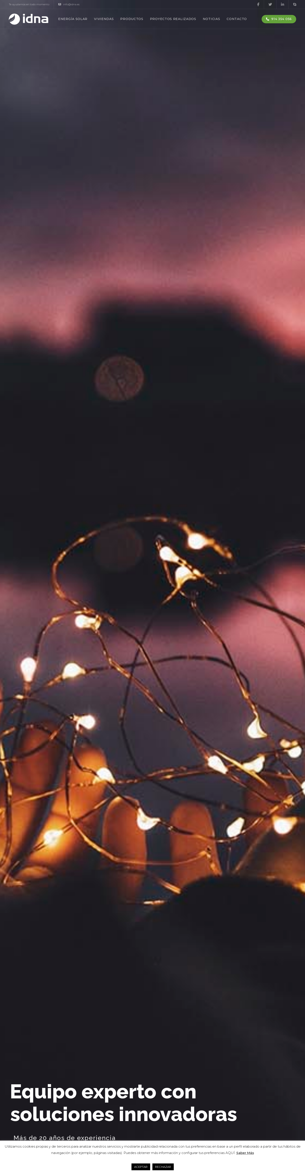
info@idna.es (68, 4)
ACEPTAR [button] (141, 1167)
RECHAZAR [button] (163, 1167)
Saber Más (245, 1153)
